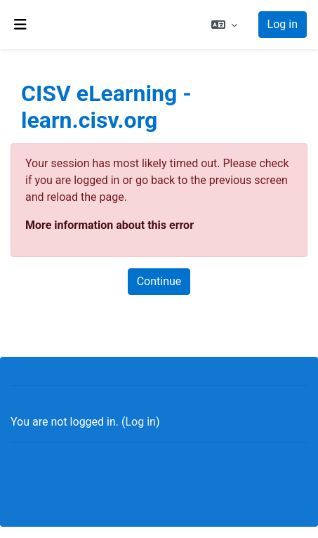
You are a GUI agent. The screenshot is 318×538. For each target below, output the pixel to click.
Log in (282, 24)
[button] (224, 24)
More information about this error (109, 225)
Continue (159, 281)
